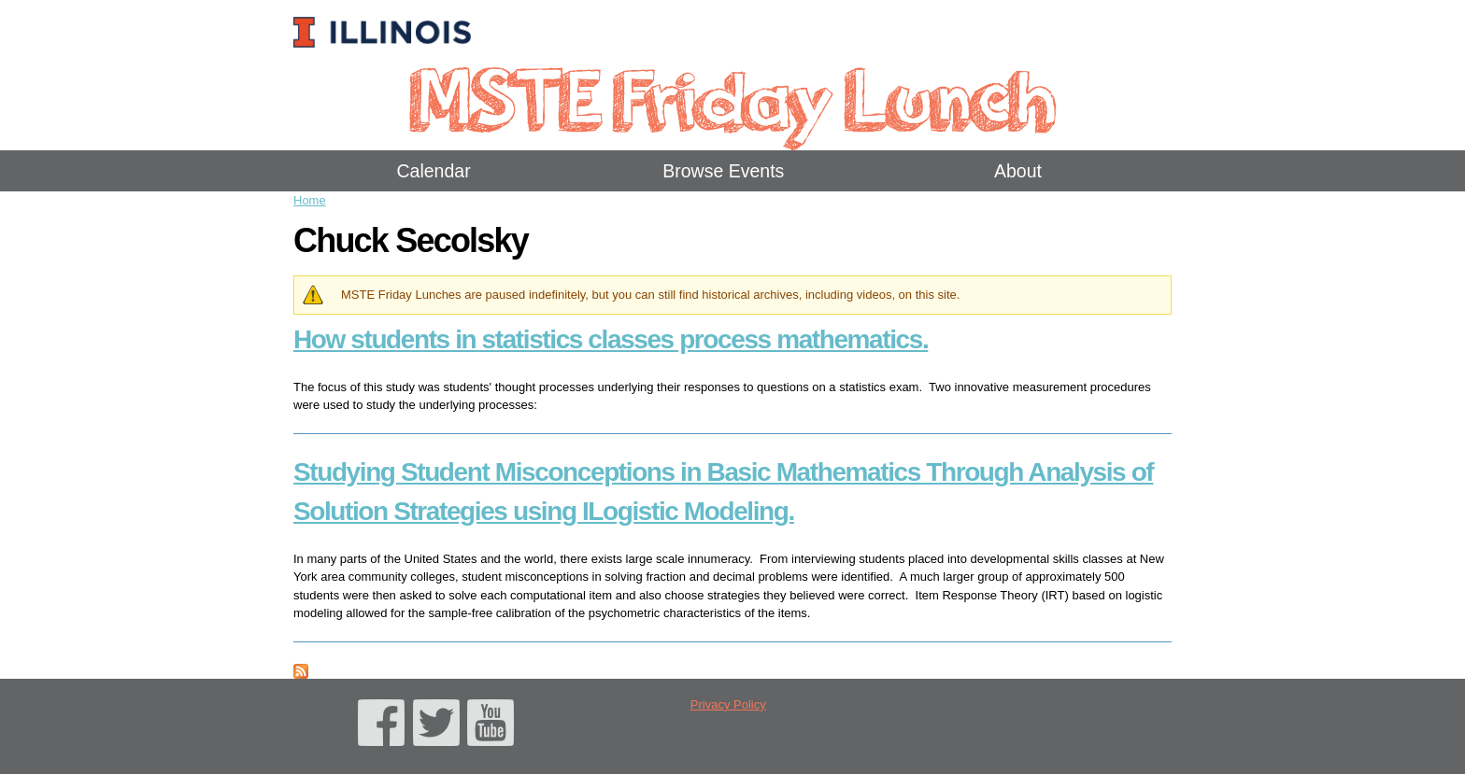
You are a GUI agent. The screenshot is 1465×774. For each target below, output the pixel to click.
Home (309, 200)
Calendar (434, 171)
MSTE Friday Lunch (732, 97)
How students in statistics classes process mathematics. (610, 339)
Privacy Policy (728, 704)
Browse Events (723, 171)
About (1018, 171)
